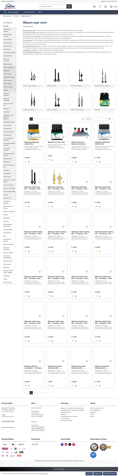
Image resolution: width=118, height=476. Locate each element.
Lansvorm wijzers (7, 80)
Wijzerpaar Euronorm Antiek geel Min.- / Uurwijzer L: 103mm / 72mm (55, 367)
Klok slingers (6, 170)
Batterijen (5, 214)
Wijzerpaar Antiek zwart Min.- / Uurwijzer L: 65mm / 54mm (80, 322)
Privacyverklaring (65, 418)
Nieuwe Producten (7, 282)
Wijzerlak (5, 90)
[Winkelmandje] (113, 6)
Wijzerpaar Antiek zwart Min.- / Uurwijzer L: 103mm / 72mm (80, 277)
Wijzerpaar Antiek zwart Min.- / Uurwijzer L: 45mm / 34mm (33, 322)
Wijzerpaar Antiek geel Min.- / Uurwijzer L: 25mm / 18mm (57, 188)
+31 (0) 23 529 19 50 (111, 1)
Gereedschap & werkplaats (7, 202)
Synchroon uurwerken (8, 185)
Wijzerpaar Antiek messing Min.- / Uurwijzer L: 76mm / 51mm (104, 233)
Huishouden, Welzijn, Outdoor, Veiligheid (8, 271)
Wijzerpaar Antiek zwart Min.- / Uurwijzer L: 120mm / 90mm (104, 277)
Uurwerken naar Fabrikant (7, 240)
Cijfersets (5, 195)
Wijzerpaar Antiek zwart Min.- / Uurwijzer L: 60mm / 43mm (57, 322)
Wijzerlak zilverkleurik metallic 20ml (102, 143)
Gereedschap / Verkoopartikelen (7, 257)
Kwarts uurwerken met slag (8, 166)
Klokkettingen (6, 112)
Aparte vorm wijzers (8, 87)
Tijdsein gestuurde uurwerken (7, 35)
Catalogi (5, 279)
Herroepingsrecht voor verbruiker (69, 416)
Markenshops (6, 218)
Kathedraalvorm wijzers (9, 77)
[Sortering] (96, 119)
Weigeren (89, 473)
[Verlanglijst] (99, 6)
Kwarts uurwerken (7, 39)
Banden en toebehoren (8, 244)
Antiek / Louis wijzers (8, 67)
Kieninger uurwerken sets (8, 104)
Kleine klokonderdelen (8, 132)
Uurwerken (6, 26)
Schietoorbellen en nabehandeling (7, 225)
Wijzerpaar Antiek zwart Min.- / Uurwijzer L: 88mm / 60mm (104, 322)
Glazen (5, 236)
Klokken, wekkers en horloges (8, 207)
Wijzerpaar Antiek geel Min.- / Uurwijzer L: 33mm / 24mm (104, 188)
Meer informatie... (45, 473)
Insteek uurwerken (7, 46)
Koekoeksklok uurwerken (6, 149)
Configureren (97, 473)
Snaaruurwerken (7, 173)
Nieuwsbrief (93, 412)
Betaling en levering (66, 412)
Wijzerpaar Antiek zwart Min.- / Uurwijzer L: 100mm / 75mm (57, 277)
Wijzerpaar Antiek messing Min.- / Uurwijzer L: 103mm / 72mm (33, 233)
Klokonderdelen (7, 233)
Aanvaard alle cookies (110, 473)
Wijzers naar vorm (7, 64)
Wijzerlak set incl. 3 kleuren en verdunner (78, 143)
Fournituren (6, 221)
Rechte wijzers (6, 70)
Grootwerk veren (7, 198)
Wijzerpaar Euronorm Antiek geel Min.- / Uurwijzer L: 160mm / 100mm (78, 367)
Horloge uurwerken (7, 43)
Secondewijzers (7, 176)
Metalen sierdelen (7, 158)
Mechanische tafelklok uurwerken (8, 154)
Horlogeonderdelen (7, 229)
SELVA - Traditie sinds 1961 (97, 408)
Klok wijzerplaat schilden (9, 191)
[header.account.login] (105, 6)
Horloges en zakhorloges (6, 248)
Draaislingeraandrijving (8, 122)
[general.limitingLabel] (83, 119)
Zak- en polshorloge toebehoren (8, 139)
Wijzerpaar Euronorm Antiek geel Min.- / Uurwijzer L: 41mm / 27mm (104, 367)
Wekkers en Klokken (8, 252)
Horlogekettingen (7, 135)
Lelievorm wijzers (7, 83)
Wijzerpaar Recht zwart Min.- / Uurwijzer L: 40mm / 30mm (33, 188)
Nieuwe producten (29, 12)
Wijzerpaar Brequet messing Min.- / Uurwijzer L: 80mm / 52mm (33, 367)
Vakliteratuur (6, 267)
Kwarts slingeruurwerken (9, 52)
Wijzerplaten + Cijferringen (6, 94)
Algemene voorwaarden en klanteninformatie (72, 408)
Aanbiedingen (6, 276)
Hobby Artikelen (7, 264)
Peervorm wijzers (7, 74)
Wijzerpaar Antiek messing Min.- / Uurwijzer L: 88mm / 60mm (33, 277)
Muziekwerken (6, 162)
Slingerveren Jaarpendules (6, 99)
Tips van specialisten (95, 410)
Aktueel (92, 414)
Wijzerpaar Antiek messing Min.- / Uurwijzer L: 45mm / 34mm (57, 233)
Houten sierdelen (7, 125)
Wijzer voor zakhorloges (9, 188)
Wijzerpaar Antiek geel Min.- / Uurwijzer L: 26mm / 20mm (80, 188)
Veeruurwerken (7, 49)
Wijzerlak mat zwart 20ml (56, 142)
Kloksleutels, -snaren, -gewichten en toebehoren (8, 117)
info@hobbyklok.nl (10, 1)
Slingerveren (6, 108)
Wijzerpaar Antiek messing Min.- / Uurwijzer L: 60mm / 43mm (80, 233)
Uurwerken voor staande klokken (9, 181)
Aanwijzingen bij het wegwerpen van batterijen (72, 410)
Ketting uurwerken (7, 56)
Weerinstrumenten (7, 261)
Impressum (63, 414)
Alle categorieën (7, 23)
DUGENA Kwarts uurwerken (7, 30)
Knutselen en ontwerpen (9, 211)
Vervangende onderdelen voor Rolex (9, 144)
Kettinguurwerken (7, 128)
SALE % (40, 12)
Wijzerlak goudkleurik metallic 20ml (31, 143)
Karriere (92, 416)
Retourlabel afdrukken (66, 420)
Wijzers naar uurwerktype (6, 60)
